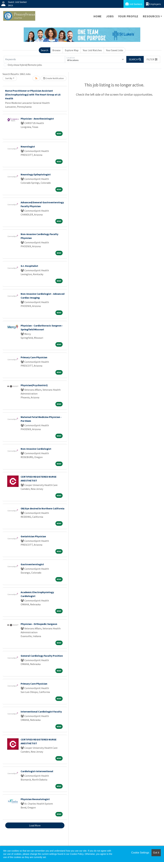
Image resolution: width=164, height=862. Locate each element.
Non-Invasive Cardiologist (36, 448)
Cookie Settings (140, 852)
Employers (153, 4)
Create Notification (53, 78)
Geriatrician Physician (33, 536)
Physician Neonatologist (35, 799)
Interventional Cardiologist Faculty (41, 711)
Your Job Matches (92, 50)
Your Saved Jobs (114, 50)
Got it (156, 852)
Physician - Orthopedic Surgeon (39, 624)
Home (98, 16)
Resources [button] (151, 16)
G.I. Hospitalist (29, 265)
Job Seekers (133, 4)
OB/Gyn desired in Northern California (42, 508)
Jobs (110, 16)
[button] (152, 59)
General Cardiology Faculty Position (42, 655)
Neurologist (28, 146)
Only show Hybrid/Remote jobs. (25, 64)
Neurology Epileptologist (36, 174)
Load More (35, 825)
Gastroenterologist (32, 564)
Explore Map (71, 50)
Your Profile (128, 16)
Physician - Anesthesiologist (37, 118)
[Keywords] (34, 59)
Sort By (8, 78)
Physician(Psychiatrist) (34, 385)
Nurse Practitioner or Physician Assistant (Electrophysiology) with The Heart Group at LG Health (33, 94)
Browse (56, 50)
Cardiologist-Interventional (37, 771)
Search (44, 50)
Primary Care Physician (34, 357)
